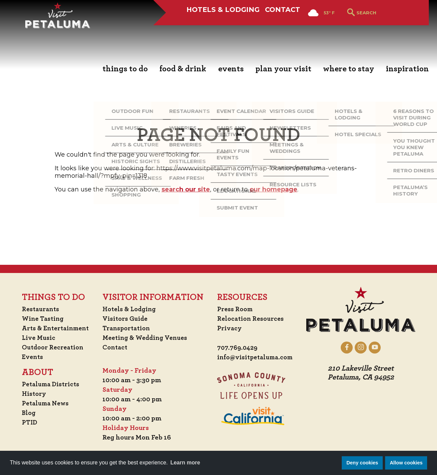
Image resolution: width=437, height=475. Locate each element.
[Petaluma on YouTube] (379, 347)
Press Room (235, 309)
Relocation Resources (251, 318)
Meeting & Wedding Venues (146, 337)
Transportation (127, 328)
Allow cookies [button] (406, 462)
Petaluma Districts (48, 384)
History (30, 393)
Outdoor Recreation (50, 347)
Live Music (35, 337)
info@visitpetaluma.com (256, 357)
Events (29, 357)
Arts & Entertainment (53, 328)
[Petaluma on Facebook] (351, 347)
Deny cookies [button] (362, 462)
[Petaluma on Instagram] (365, 347)
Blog (25, 412)
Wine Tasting (40, 318)
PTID (25, 422)
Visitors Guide (125, 318)
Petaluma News (42, 403)
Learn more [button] (185, 462)
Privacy (230, 328)
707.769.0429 (238, 348)
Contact (282, 30)
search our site (185, 189)
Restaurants (37, 309)
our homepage (273, 189)
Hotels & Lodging (215, 30)
